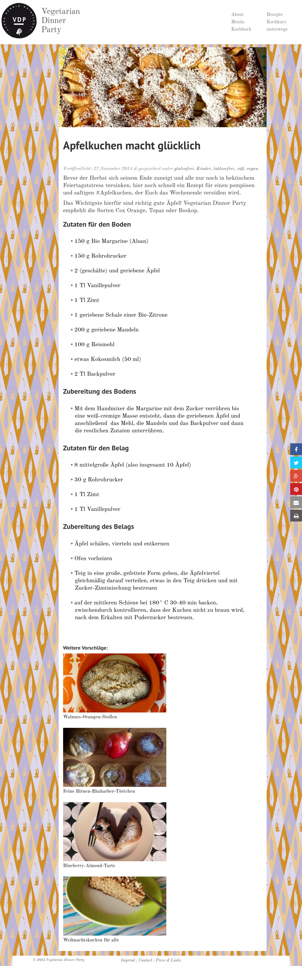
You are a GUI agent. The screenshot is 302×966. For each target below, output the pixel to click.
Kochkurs (276, 22)
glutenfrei (184, 168)
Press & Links (168, 960)
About (237, 14)
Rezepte (275, 14)
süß (240, 168)
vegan (252, 168)
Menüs (237, 22)
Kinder (203, 168)
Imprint (128, 960)
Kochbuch (241, 29)
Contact (145, 960)
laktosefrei (224, 168)
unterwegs (277, 29)
